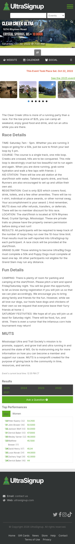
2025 (6, 387)
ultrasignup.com (24, 500)
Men (6, 414)
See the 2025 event (63, 78)
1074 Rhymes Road (15, 29)
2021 (6, 392)
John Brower (14, 425)
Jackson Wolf (14, 429)
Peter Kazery (14, 421)
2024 (24, 387)
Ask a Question (37, 399)
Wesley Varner (15, 437)
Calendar (31, 59)
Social (51, 59)
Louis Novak (14, 452)
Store (45, 535)
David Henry (14, 448)
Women (16, 413)
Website (10, 59)
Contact (63, 535)
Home (12, 535)
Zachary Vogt (14, 456)
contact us (21, 496)
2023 (41, 387)
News (35, 535)
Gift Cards (24, 535)
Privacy (47, 539)
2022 (58, 387)
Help (53, 535)
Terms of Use (32, 539)
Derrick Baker (14, 433)
